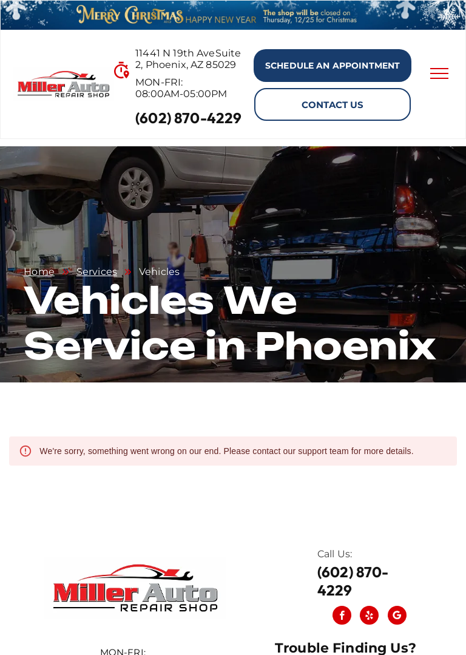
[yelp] (369, 617)
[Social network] (397, 617)
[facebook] (342, 617)
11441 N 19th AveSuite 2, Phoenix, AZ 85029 (188, 58)
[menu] (439, 73)
